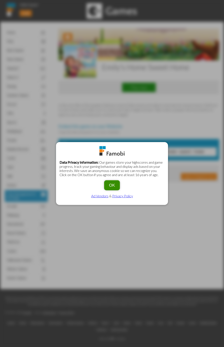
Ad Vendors (99, 196)
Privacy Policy (122, 196)
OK (112, 185)
